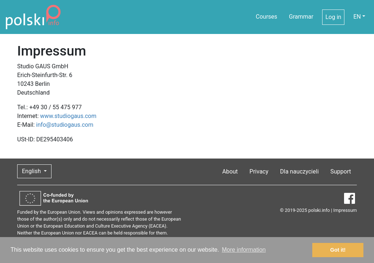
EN (357, 16)
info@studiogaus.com (65, 124)
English (32, 171)
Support (341, 171)
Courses (266, 16)
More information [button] (244, 250)
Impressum (345, 210)
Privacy (258, 171)
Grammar (301, 16)
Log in (333, 17)
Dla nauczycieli (299, 171)
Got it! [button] (338, 250)
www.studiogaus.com (68, 116)
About (230, 171)
